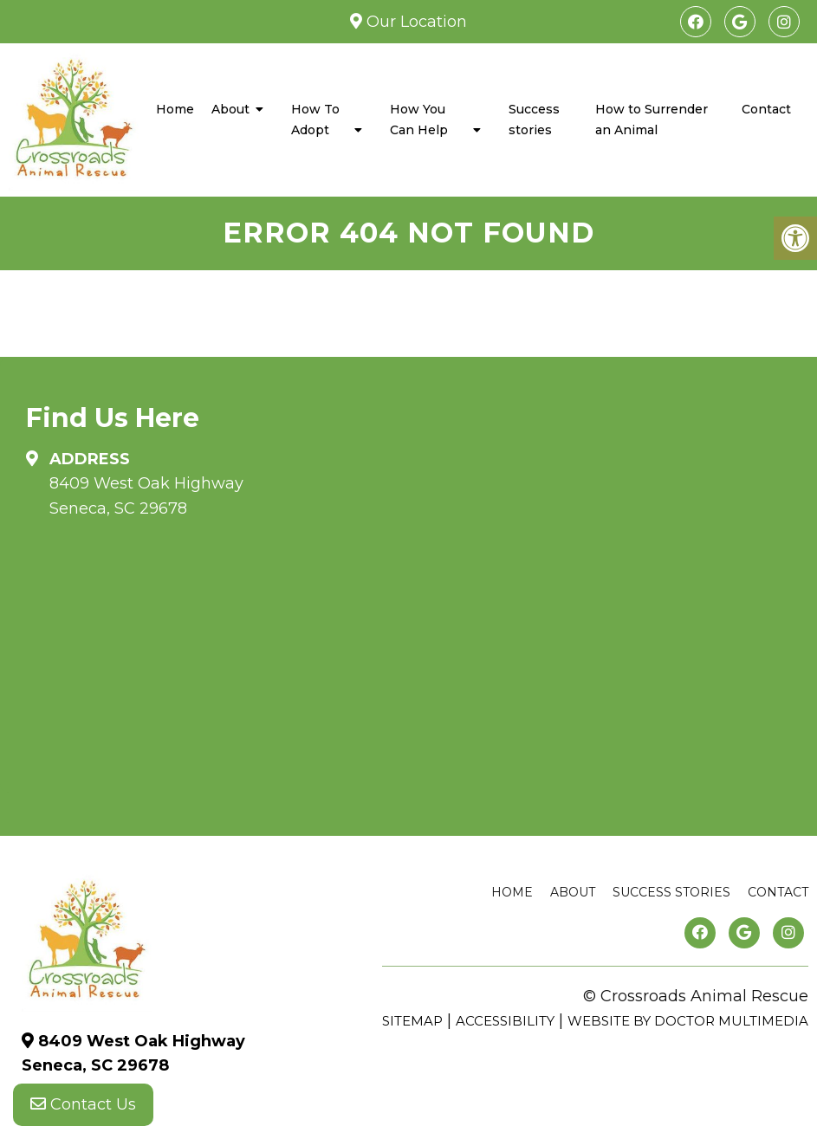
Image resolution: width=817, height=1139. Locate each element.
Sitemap (412, 1021)
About (230, 109)
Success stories (534, 119)
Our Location (414, 21)
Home (175, 109)
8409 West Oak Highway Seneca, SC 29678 (146, 496)
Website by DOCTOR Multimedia (687, 1021)
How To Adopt (315, 119)
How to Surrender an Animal (651, 119)
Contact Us (83, 1104)
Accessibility (505, 1021)
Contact (766, 109)
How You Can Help (419, 119)
